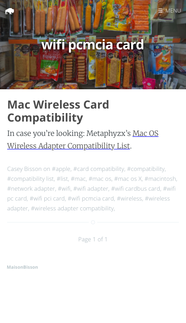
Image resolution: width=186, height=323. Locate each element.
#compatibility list (30, 179)
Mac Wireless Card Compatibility (58, 111)
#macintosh (160, 179)
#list (62, 179)
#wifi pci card (47, 198)
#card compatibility (98, 169)
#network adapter (31, 188)
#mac (78, 179)
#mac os (100, 179)
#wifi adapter (91, 188)
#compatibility (145, 169)
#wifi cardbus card (135, 188)
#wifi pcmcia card (91, 198)
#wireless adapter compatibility (72, 208)
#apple (61, 169)
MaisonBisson (22, 267)
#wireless (129, 198)
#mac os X (128, 179)
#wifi (64, 188)
